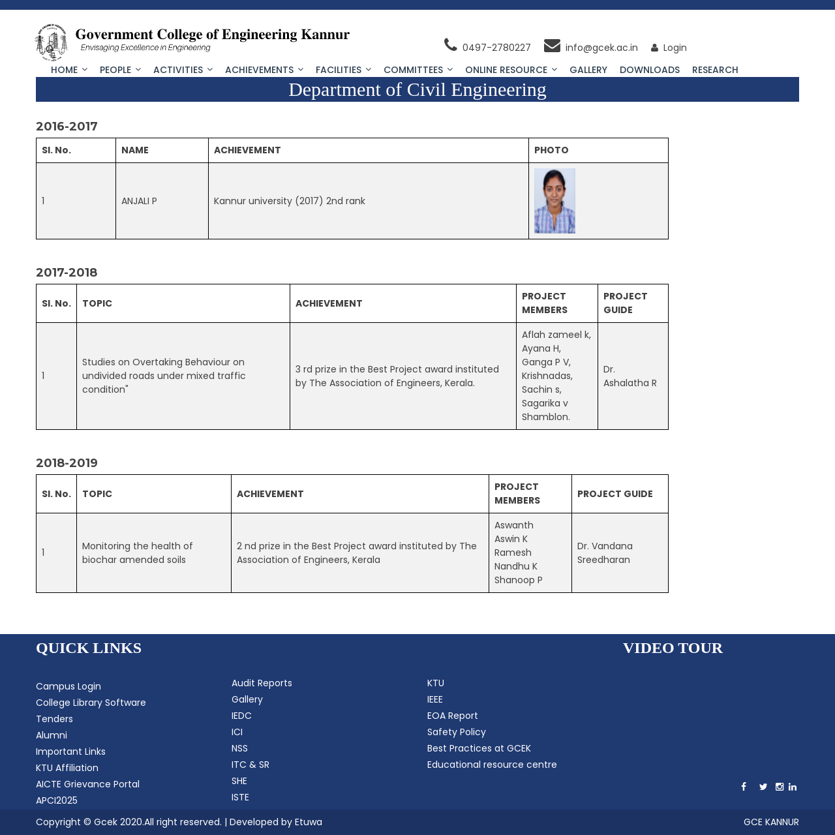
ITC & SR (250, 764)
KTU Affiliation (67, 767)
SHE (239, 780)
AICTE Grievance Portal (88, 784)
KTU (435, 683)
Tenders (54, 718)
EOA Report (452, 715)
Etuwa (308, 821)
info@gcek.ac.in (591, 47)
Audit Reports (262, 683)
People (120, 69)
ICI (237, 731)
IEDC (242, 715)
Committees (418, 69)
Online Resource (511, 69)
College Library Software (91, 702)
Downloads (650, 69)
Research (715, 69)
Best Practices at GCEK (479, 748)
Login (669, 47)
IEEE (435, 699)
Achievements (264, 69)
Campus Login (68, 686)
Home (69, 69)
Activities (183, 69)
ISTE (240, 797)
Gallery (588, 69)
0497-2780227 (487, 47)
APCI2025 (57, 800)
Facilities (343, 69)
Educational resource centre (492, 764)
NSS (240, 748)
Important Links (71, 751)
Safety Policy (456, 731)
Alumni (51, 735)
